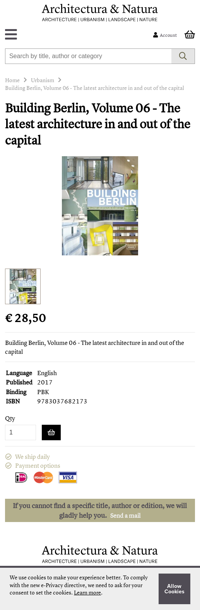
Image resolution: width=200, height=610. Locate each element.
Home (12, 80)
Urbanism (42, 80)
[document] (100, 589)
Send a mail (125, 515)
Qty (10, 418)
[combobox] (88, 56)
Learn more (87, 592)
